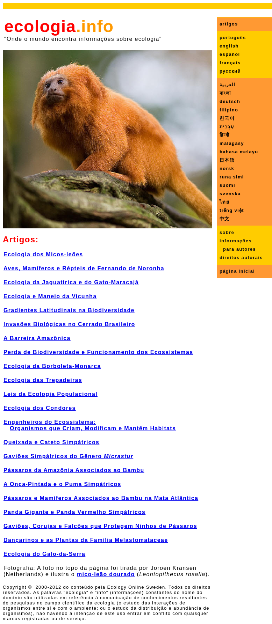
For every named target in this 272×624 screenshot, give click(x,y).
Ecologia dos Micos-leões (43, 254)
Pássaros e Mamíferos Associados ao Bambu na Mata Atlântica (100, 498)
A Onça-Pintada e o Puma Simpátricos (62, 484)
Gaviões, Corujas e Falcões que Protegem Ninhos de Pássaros (100, 526)
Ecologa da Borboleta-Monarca (52, 366)
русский (230, 71)
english (229, 46)
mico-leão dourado (106, 574)
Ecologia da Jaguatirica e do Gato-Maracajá (71, 282)
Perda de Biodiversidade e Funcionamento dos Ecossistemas (98, 352)
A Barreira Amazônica (37, 338)
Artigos (19, 239)
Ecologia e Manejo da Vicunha (49, 296)
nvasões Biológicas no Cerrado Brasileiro (70, 324)
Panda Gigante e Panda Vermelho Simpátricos (74, 512)
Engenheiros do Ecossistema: (49, 422)
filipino (229, 109)
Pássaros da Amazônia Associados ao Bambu (73, 470)
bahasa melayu (239, 151)
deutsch (230, 101)
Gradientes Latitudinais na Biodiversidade (69, 310)
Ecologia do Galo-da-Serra (44, 554)
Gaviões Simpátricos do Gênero (68, 456)
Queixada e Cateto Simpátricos (51, 442)
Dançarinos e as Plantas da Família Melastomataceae (85, 540)
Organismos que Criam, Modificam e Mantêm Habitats (93, 428)
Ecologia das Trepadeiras (42, 380)
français (230, 62)
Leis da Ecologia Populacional (50, 394)
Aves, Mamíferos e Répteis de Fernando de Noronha (83, 268)
